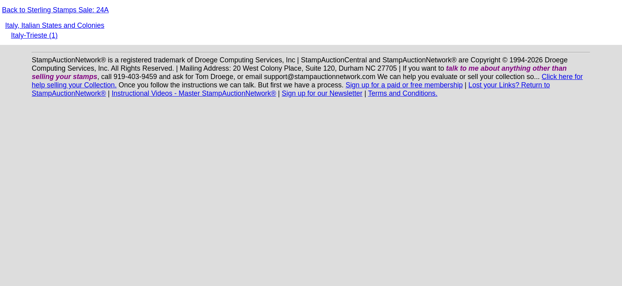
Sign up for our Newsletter (322, 93)
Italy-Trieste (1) (34, 35)
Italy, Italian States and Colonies (54, 25)
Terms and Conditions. (403, 93)
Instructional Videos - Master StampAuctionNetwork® (193, 93)
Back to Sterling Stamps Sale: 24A (55, 10)
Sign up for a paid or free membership (404, 85)
